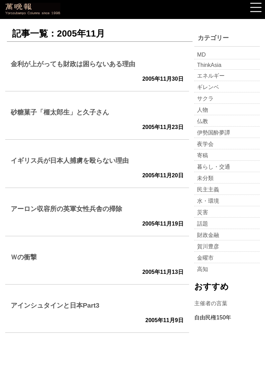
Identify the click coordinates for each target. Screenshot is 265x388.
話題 (202, 224)
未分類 (205, 178)
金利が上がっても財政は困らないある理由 (73, 64)
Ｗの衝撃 (24, 257)
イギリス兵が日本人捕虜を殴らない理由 (70, 160)
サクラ (205, 98)
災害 (202, 212)
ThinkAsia (209, 65)
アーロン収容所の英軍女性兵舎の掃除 (66, 208)
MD (201, 55)
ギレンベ (208, 87)
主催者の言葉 (210, 303)
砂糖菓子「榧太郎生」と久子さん (60, 112)
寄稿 (202, 155)
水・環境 (208, 201)
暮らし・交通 (213, 167)
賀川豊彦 (208, 246)
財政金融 (208, 235)
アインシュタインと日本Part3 (55, 305)
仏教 (202, 121)
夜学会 (205, 144)
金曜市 (205, 258)
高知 (202, 269)
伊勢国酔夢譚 (213, 133)
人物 (202, 110)
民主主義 (208, 189)
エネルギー (211, 76)
